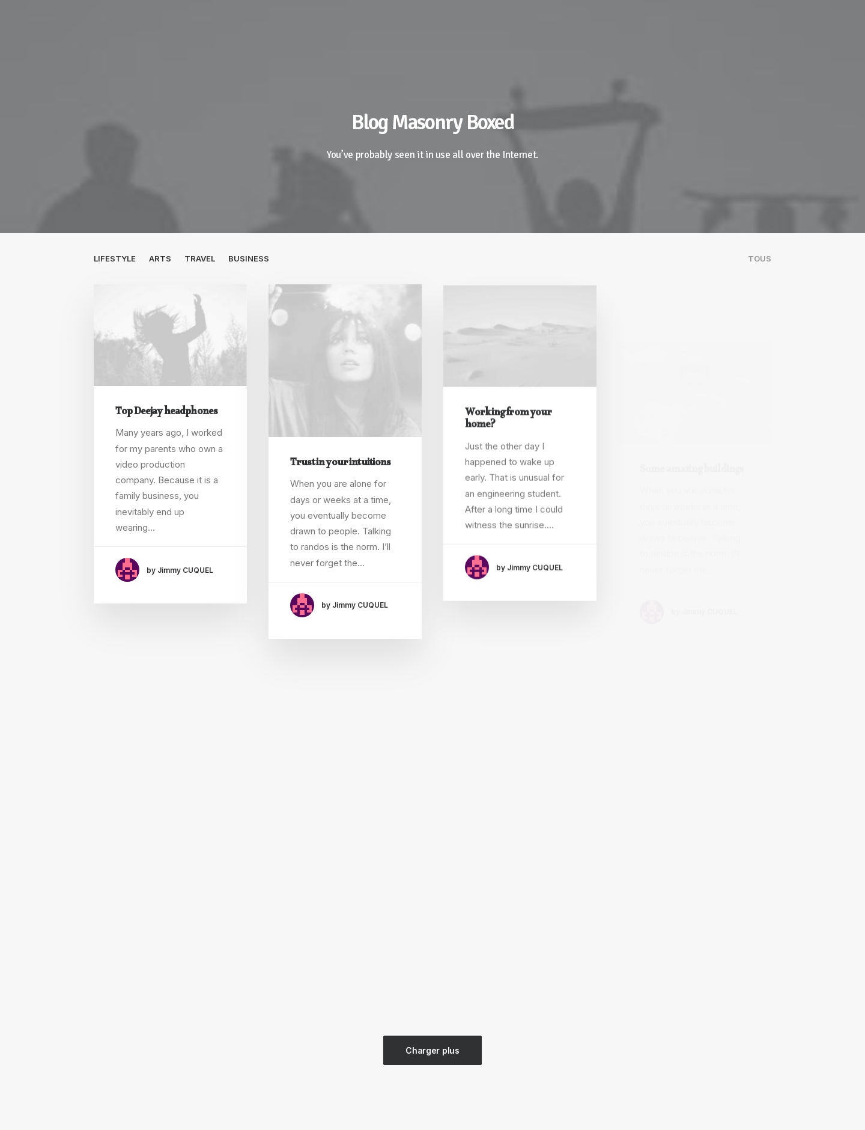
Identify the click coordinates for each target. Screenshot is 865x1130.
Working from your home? (508, 435)
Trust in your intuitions (340, 464)
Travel (199, 259)
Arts (160, 259)
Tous (759, 259)
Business (248, 259)
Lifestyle (115, 259)
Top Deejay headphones (166, 413)
